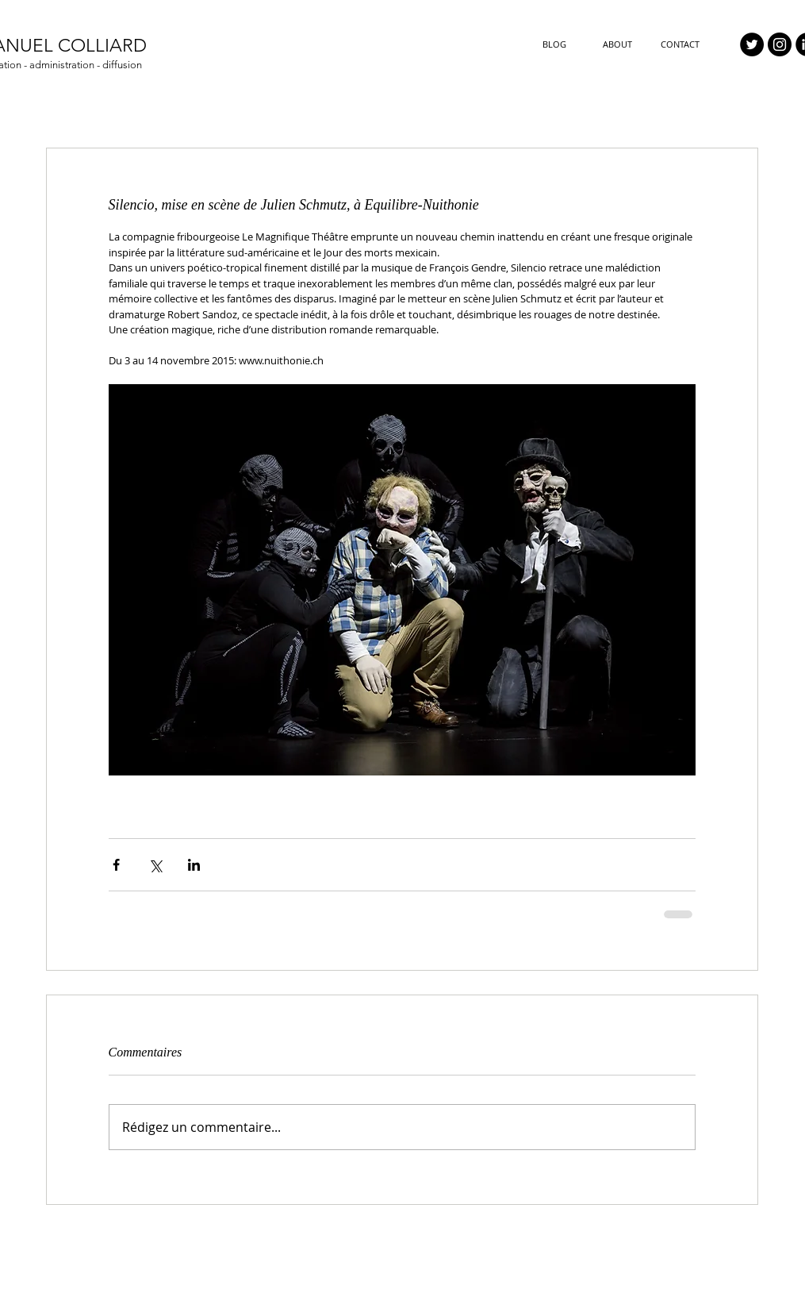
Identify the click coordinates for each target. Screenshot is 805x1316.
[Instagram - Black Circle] (780, 44)
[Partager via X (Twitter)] (155, 864)
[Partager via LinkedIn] (193, 864)
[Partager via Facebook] (116, 864)
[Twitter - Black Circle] (752, 44)
